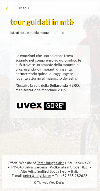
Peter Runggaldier (50, 163)
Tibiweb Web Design (51, 182)
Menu (22, 8)
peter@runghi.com (37, 175)
